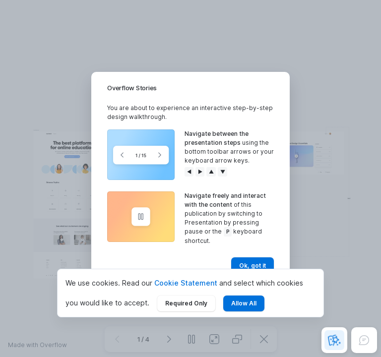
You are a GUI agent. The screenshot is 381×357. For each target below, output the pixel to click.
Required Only (186, 303)
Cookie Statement (185, 283)
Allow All (243, 303)
